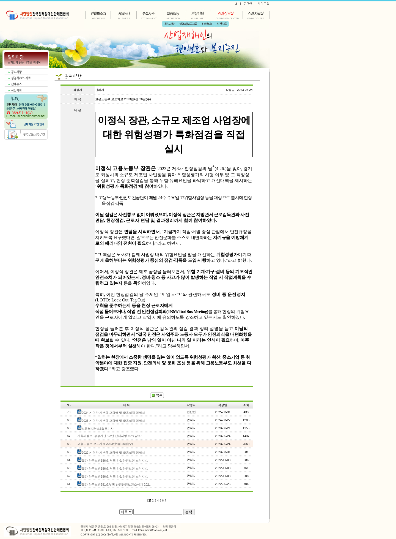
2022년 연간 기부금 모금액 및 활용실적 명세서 (113, 452)
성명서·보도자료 (188, 24)
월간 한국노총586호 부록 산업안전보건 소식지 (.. (115, 460)
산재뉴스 (207, 24)
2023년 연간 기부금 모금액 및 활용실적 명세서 (113, 420)
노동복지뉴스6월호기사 (98, 428)
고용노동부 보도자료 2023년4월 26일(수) (105, 443)
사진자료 (222, 24)
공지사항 (169, 24)
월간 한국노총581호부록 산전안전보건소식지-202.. (116, 484)
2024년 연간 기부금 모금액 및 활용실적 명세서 (113, 412)
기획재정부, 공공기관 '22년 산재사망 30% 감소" (109, 435)
